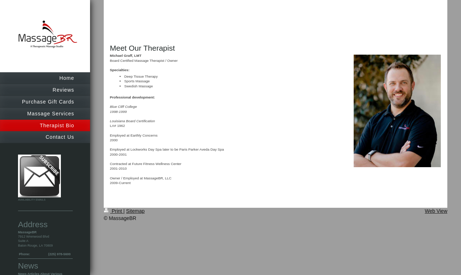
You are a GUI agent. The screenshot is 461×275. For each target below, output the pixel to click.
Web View (436, 211)
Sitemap (135, 211)
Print (114, 211)
